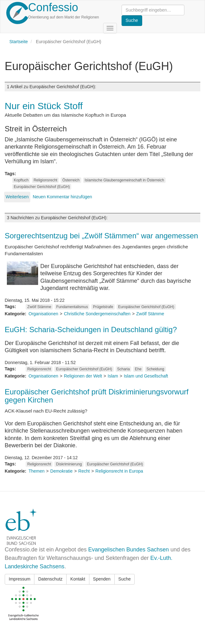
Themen (36, 471)
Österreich (70, 180)
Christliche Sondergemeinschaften (97, 313)
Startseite (18, 41)
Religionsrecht (45, 180)
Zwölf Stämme (39, 307)
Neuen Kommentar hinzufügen (62, 196)
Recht (84, 471)
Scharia (123, 369)
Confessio (53, 7)
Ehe (138, 369)
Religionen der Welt (83, 375)
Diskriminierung (69, 464)
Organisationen (43, 313)
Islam (113, 375)
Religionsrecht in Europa (119, 471)
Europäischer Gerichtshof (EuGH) (42, 187)
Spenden (102, 578)
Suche (124, 578)
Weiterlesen (17, 196)
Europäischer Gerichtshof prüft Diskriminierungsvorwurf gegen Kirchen (96, 396)
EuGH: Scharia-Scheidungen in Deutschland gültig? (91, 329)
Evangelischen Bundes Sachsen (128, 549)
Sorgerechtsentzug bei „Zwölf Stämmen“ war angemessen (101, 235)
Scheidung (155, 369)
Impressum (19, 578)
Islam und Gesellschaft (146, 375)
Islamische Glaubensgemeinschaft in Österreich (124, 180)
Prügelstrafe (103, 307)
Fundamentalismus (72, 307)
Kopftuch (21, 180)
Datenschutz (50, 578)
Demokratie (61, 471)
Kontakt (77, 578)
